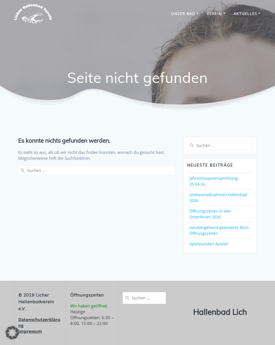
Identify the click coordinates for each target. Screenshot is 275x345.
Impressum (30, 331)
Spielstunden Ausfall (208, 244)
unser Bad (183, 13)
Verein (214, 13)
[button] (12, 333)
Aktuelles (245, 13)
